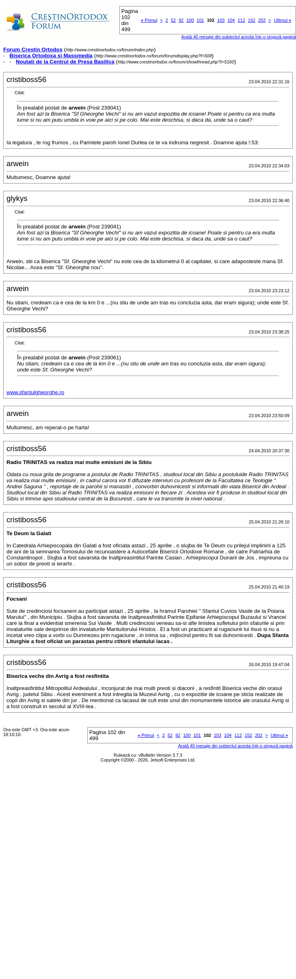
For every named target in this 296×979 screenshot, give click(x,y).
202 (261, 20)
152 (251, 20)
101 (200, 20)
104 (231, 20)
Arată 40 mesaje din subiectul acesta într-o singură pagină (235, 745)
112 (241, 20)
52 (173, 20)
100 (190, 20)
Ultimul (282, 20)
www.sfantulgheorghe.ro (35, 392)
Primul (149, 20)
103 (220, 20)
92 (181, 20)
